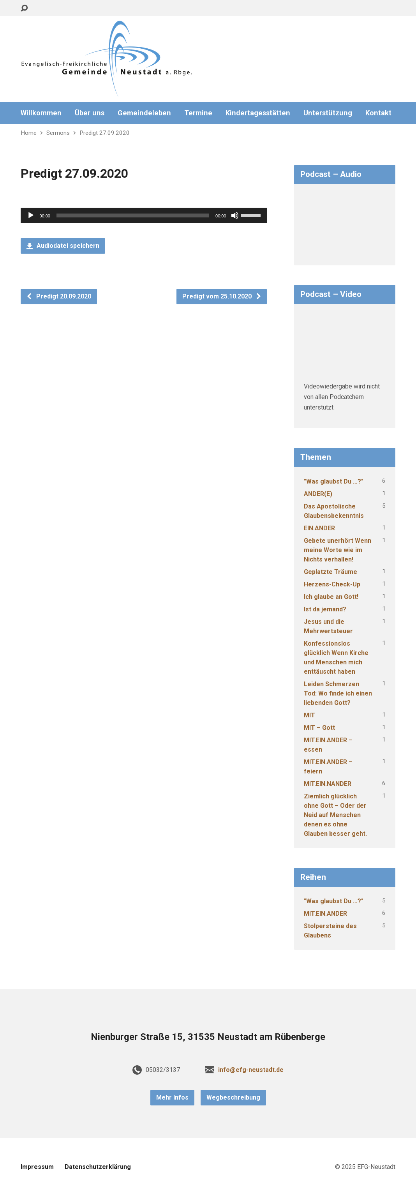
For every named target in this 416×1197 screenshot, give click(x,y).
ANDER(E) (318, 494)
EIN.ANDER (319, 528)
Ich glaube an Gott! (331, 596)
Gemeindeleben (144, 113)
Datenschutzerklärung (98, 1167)
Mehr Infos (172, 1097)
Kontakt (378, 113)
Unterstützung (327, 113)
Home (29, 132)
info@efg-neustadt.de (251, 1069)
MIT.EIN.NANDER (327, 783)
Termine (198, 113)
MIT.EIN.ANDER (325, 913)
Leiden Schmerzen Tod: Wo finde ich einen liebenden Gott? (338, 693)
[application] (143, 215)
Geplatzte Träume (330, 572)
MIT (309, 715)
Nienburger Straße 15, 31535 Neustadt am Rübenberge (208, 1036)
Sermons (58, 132)
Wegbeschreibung (233, 1097)
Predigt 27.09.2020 (104, 132)
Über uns (89, 113)
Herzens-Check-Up (332, 584)
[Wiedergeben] (31, 215)
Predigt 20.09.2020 (58, 296)
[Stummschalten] (235, 215)
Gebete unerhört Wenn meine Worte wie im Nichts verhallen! (337, 550)
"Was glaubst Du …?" (333, 481)
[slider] (132, 215)
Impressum (37, 1167)
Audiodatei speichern (62, 245)
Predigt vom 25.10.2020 (222, 296)
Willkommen (41, 113)
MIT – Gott (319, 727)
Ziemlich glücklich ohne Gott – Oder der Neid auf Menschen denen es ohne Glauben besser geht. (335, 815)
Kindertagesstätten (258, 113)
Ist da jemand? (325, 609)
